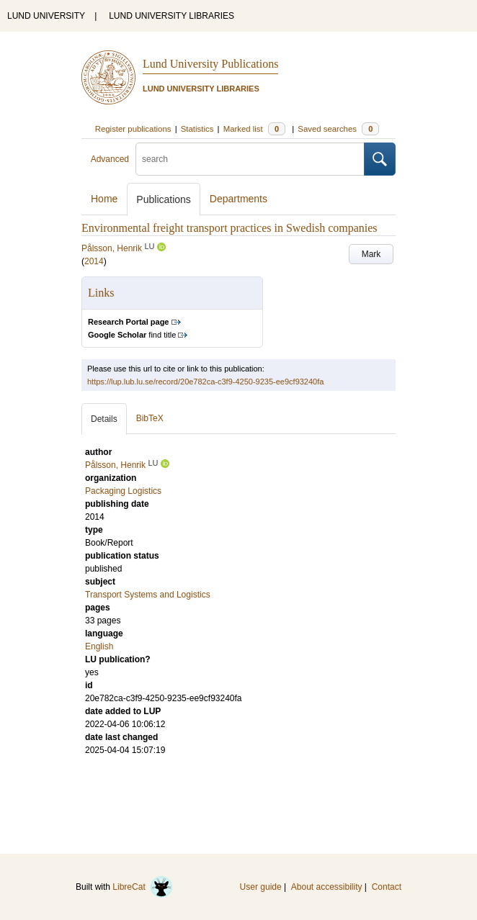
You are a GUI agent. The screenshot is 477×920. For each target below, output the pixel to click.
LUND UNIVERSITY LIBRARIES (171, 16)
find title (132, 334)
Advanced (110, 159)
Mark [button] (371, 254)
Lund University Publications (210, 64)
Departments (238, 198)
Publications (163, 199)
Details (104, 419)
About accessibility (326, 887)
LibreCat (142, 886)
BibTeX (150, 418)
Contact (386, 887)
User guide (261, 887)
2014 (94, 261)
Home (104, 198)
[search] (250, 159)
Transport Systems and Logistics (147, 595)
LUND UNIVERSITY (46, 16)
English (99, 646)
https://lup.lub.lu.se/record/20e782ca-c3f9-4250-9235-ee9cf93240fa (205, 381)
